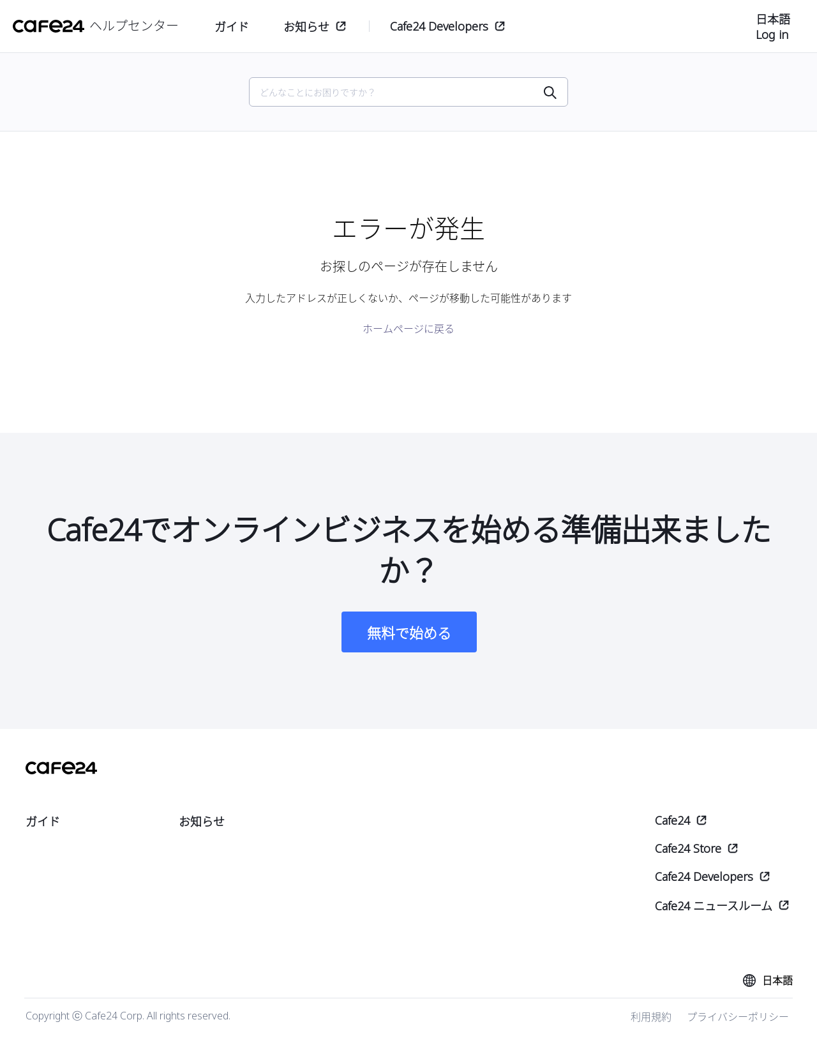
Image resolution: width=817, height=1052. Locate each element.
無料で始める (409, 632)
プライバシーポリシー (738, 1017)
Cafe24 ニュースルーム (713, 905)
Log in (772, 34)
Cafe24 (672, 820)
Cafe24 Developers (439, 26)
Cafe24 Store (688, 848)
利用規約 (651, 1017)
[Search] (401, 92)
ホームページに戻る (408, 329)
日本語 (773, 19)
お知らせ (306, 26)
